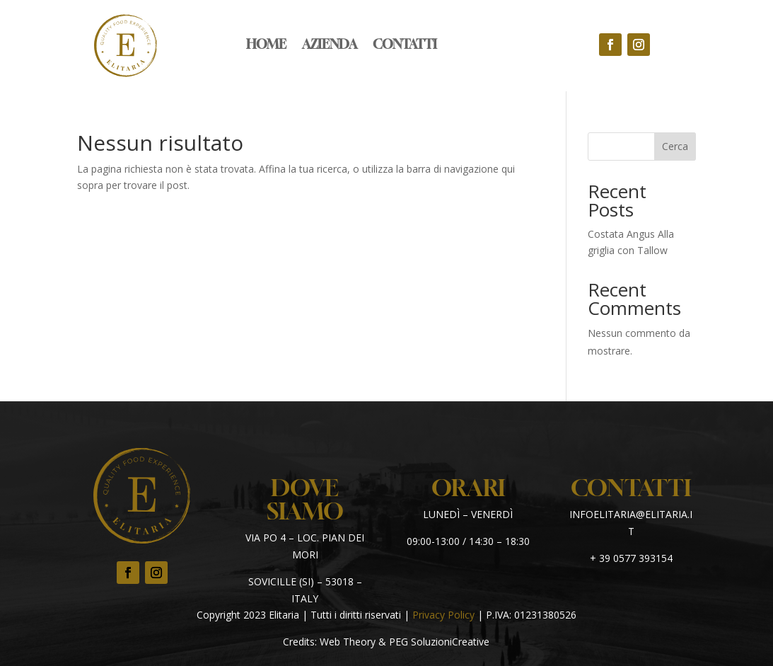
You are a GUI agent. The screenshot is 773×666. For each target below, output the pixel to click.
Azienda (329, 45)
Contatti (405, 45)
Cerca (675, 146)
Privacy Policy (443, 614)
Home (266, 45)
